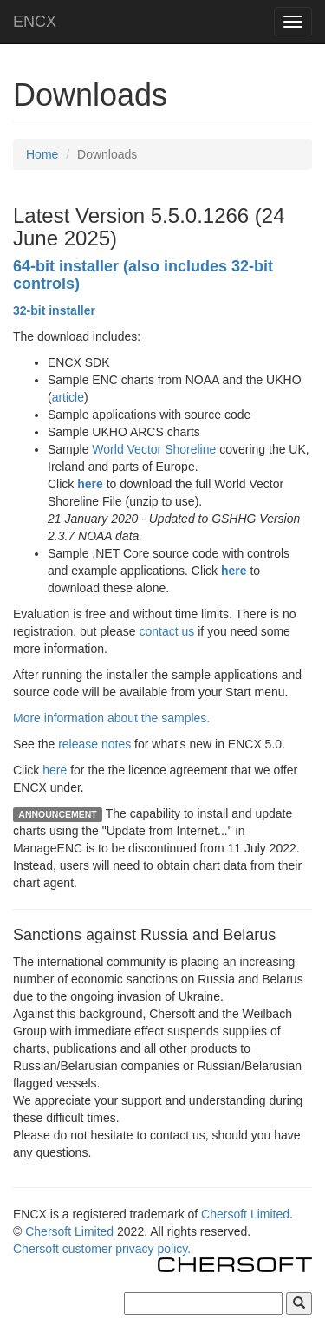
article (68, 397)
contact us (167, 631)
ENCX (34, 21)
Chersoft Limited (245, 1214)
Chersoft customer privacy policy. (102, 1249)
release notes (94, 744)
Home (42, 154)
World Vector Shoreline (154, 449)
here (54, 770)
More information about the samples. (111, 718)
